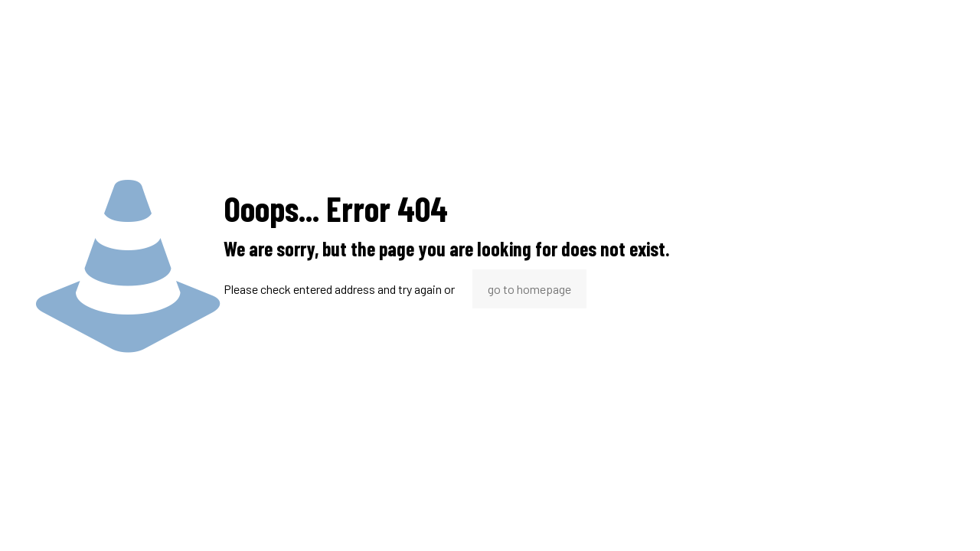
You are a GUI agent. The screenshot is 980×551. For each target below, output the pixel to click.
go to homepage (529, 289)
